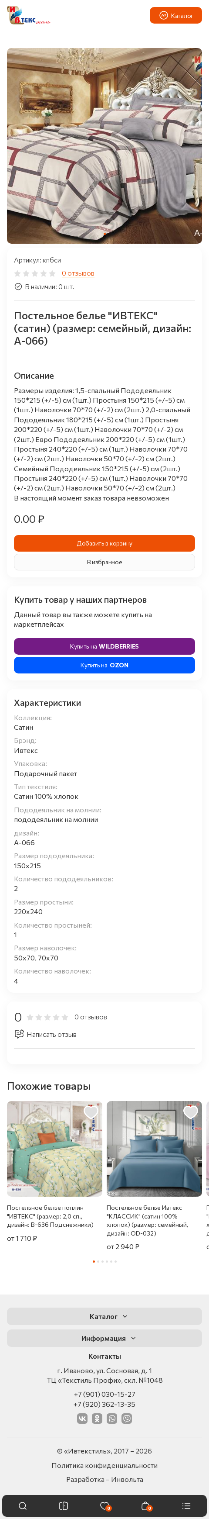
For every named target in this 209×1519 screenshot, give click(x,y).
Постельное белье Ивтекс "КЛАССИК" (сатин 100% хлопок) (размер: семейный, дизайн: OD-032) (147, 1220)
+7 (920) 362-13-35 (104, 1404)
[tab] (105, 234)
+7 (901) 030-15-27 (104, 1394)
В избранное (104, 562)
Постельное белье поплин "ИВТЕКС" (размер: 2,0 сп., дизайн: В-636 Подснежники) (50, 1216)
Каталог (175, 15)
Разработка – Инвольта (104, 1479)
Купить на (104, 646)
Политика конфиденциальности (104, 1465)
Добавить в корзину (104, 543)
